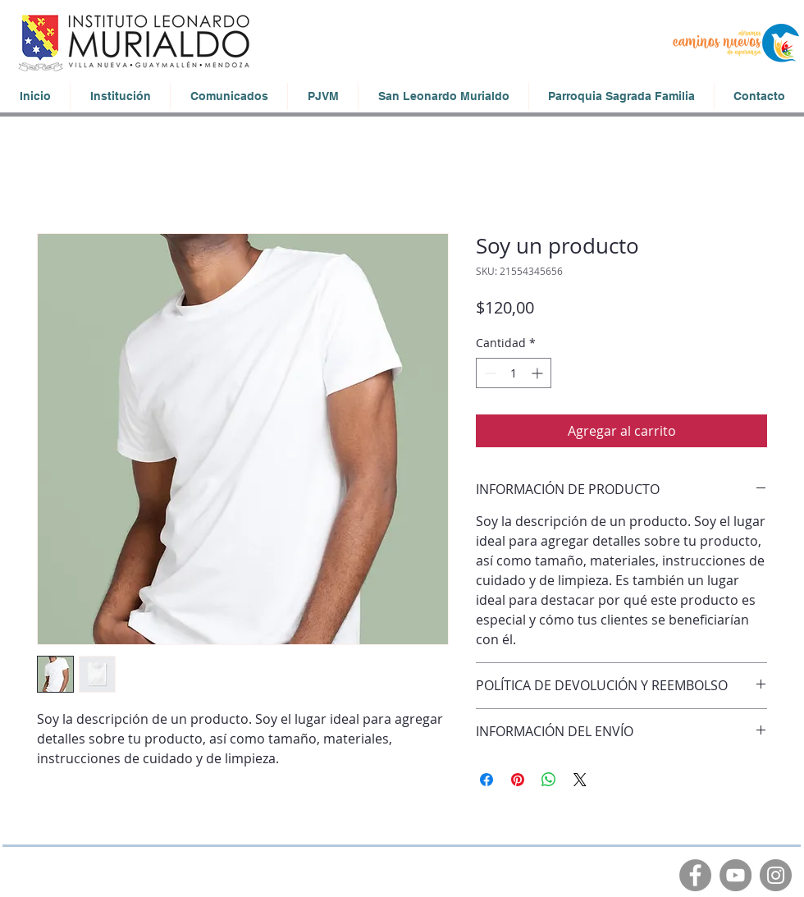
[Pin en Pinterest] (518, 779)
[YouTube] (735, 875)
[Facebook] (695, 875)
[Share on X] (580, 779)
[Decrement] (488, 373)
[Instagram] (776, 875)
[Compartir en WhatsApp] (549, 779)
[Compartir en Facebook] (486, 779)
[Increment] (538, 373)
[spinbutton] (513, 373)
